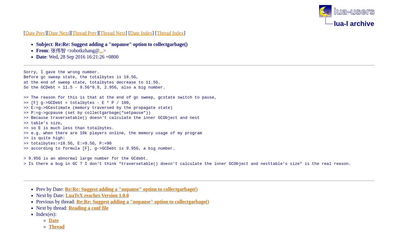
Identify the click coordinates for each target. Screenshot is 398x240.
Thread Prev (84, 33)
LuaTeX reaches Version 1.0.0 (97, 195)
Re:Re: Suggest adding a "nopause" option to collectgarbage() (131, 189)
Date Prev (35, 33)
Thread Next (112, 33)
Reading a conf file (89, 208)
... (101, 50)
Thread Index (170, 33)
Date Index (141, 33)
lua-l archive (354, 24)
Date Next (59, 33)
